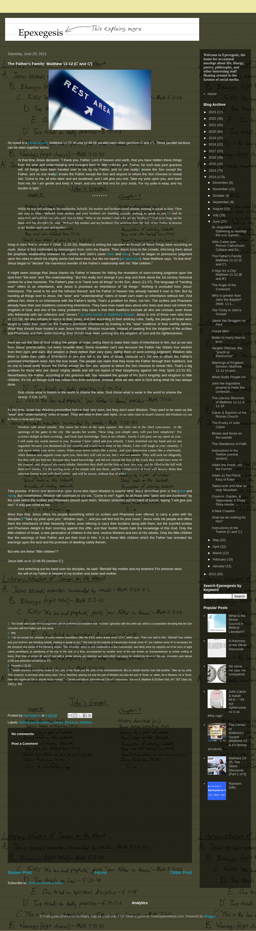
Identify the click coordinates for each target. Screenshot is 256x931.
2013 (213, 177)
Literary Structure (65, 722)
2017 (213, 151)
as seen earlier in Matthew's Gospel (107, 314)
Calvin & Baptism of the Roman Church (229, 415)
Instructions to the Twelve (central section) (225, 454)
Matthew (86, 722)
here (110, 254)
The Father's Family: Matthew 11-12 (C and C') (227, 260)
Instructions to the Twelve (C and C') (227, 530)
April (216, 547)
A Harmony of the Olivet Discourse (237, 645)
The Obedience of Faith (229, 444)
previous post (38, 143)
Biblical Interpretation (34, 722)
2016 (213, 157)
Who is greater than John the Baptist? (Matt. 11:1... (226, 299)
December (221, 182)
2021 (213, 125)
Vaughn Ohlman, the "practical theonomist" (227, 352)
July (216, 215)
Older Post (181, 872)
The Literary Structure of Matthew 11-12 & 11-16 (228, 402)
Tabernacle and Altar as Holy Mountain (229, 488)
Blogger (210, 916)
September (221, 202)
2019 (213, 138)
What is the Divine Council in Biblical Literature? (237, 624)
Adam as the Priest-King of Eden (226, 477)
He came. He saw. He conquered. (237, 670)
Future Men (220, 331)
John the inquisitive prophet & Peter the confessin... (228, 387)
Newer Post (20, 872)
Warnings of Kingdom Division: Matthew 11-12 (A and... (227, 367)
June (217, 221)
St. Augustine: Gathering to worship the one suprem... (229, 231)
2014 (213, 170)
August (218, 209)
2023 (213, 112)
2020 (213, 131)
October (219, 196)
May (216, 540)
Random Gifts (235, 786)
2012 (213, 574)
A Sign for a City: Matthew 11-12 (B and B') (227, 275)
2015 (213, 164)
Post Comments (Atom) (45, 883)
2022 (213, 118)
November (221, 189)
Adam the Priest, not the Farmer (227, 467)
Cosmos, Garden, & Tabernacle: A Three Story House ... (228, 500)
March (218, 553)
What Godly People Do (229, 377)
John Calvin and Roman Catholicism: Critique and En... (228, 246)
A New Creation (223, 511)
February (220, 559)
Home (101, 872)
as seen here (130, 259)
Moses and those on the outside (227, 435)
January (219, 566)
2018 (213, 144)
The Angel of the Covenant (224, 287)
